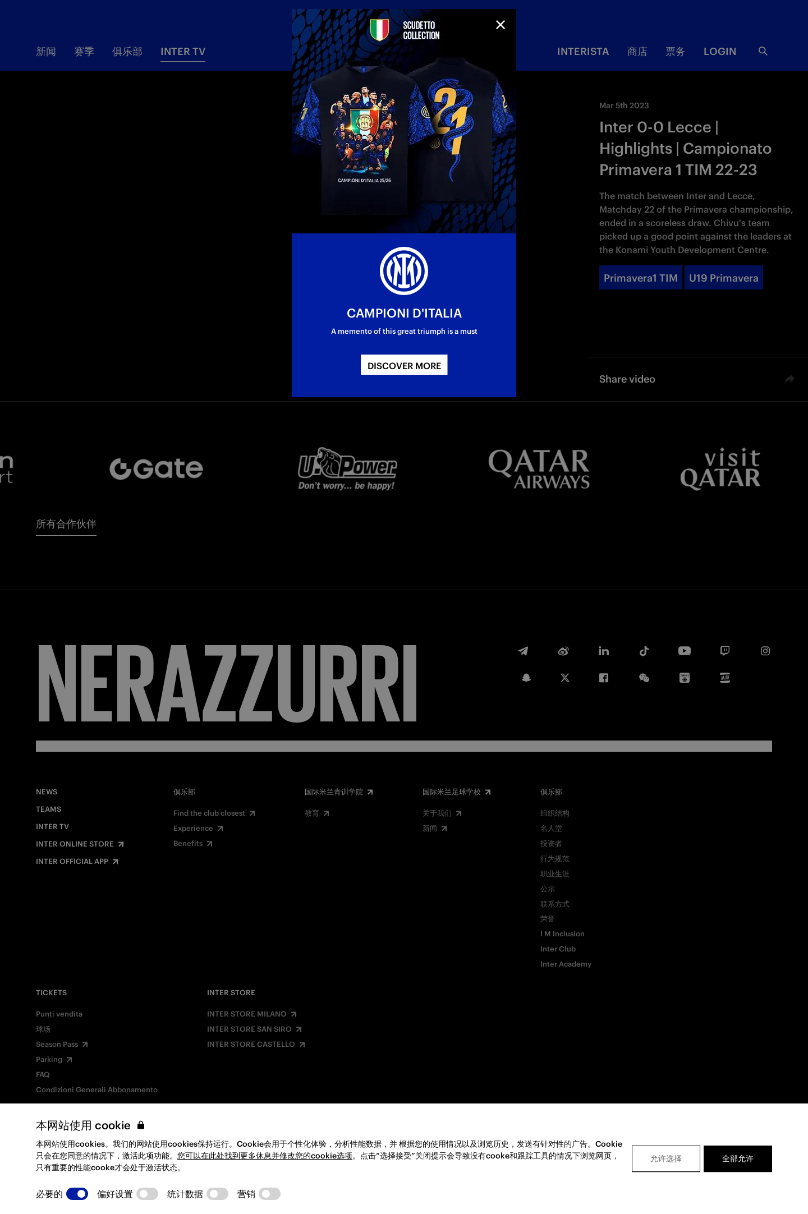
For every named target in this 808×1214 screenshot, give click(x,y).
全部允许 (738, 1158)
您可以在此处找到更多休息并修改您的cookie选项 (264, 1156)
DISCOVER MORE (404, 365)
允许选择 (666, 1158)
